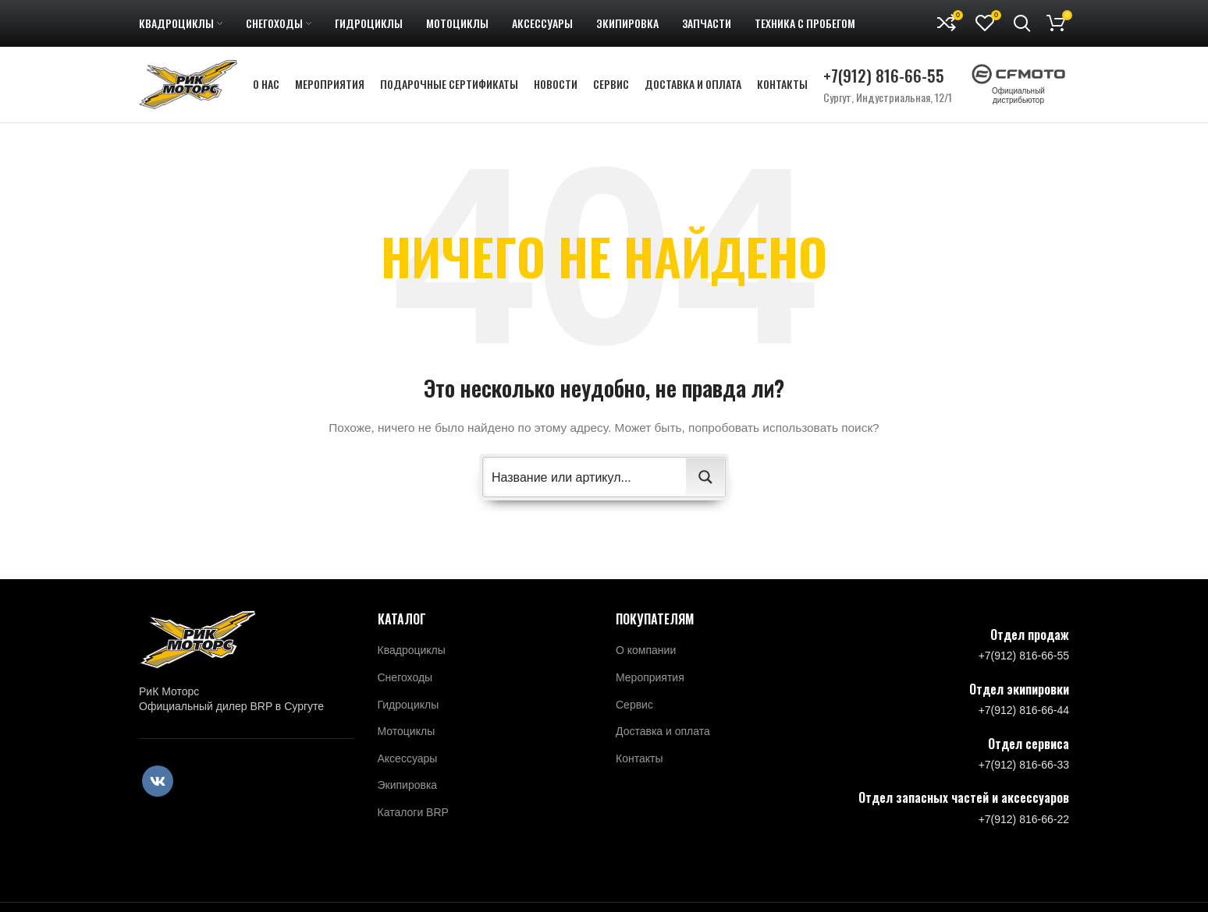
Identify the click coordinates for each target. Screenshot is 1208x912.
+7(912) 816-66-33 (1024, 770)
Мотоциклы (406, 736)
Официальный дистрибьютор (1018, 90)
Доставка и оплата (663, 736)
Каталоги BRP (413, 817)
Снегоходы (405, 683)
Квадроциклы (412, 655)
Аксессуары (408, 764)
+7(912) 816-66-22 (1024, 824)
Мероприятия (650, 683)
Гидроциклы (408, 710)
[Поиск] (1022, 23)
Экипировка (408, 790)
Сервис (634, 710)
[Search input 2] (585, 482)
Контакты (639, 764)
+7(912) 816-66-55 (883, 78)
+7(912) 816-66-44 (1024, 715)
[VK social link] (157, 786)
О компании (646, 655)
